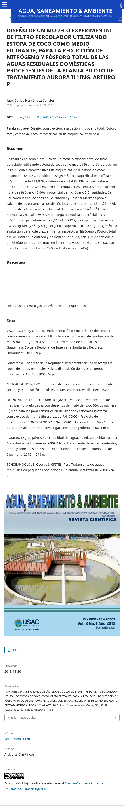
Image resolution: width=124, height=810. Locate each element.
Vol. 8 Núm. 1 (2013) (49, 17)
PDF (14, 650)
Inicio (10, 17)
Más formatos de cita (22, 717)
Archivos (25, 17)
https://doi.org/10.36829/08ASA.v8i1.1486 (46, 117)
